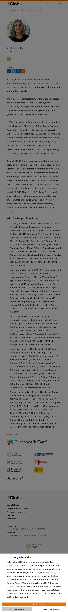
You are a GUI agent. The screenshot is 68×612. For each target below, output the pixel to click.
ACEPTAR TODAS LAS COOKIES (34, 604)
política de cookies (41, 593)
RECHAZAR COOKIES (17, 609)
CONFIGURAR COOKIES (51, 609)
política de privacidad (17, 597)
